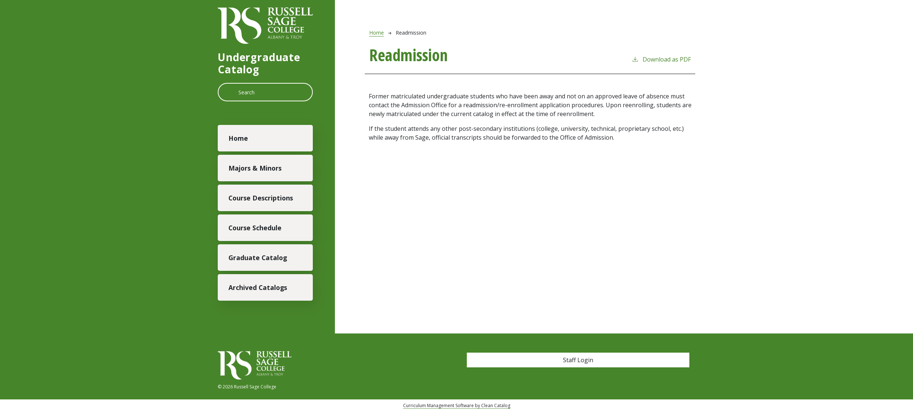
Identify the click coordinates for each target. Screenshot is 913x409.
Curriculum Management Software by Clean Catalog (456, 405)
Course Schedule (254, 227)
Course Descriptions (260, 197)
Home (238, 138)
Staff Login (578, 360)
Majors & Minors (254, 168)
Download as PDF (661, 59)
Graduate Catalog (257, 257)
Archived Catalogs (257, 287)
